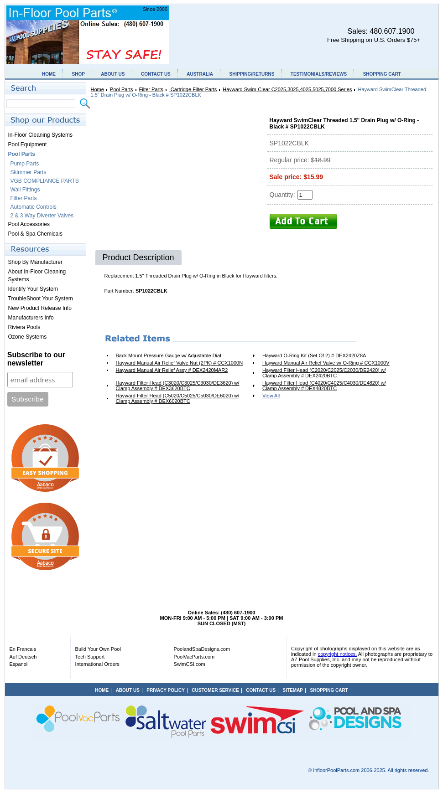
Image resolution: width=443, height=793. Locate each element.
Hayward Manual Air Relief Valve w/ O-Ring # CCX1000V (326, 363)
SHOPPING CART (382, 74)
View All (271, 395)
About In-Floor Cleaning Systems (37, 275)
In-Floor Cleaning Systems (40, 135)
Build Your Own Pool (98, 649)
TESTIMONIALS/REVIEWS (319, 74)
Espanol (19, 664)
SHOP (78, 74)
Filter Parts (151, 89)
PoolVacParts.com (194, 656)
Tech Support (90, 656)
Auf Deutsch (23, 656)
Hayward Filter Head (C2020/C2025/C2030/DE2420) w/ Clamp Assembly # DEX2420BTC (324, 372)
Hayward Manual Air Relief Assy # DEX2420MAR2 (172, 370)
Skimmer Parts (28, 172)
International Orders (97, 664)
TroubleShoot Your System (40, 298)
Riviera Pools (24, 327)
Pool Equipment (27, 144)
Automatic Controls (33, 207)
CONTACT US (156, 74)
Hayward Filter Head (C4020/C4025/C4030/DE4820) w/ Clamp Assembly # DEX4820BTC (324, 385)
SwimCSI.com (189, 664)
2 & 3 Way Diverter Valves (42, 215)
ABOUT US (113, 74)
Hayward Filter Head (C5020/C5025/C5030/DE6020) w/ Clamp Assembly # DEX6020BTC (178, 398)
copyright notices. (337, 654)
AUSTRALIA (200, 74)
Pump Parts (24, 163)
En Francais (23, 649)
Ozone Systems (27, 337)
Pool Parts (121, 89)
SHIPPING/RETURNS (251, 74)
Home (97, 89)
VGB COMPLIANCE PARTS (44, 181)
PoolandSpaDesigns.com (202, 649)
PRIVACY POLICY (165, 690)
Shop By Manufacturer (35, 262)
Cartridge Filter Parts (193, 89)
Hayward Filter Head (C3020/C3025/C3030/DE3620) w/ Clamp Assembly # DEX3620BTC (178, 385)
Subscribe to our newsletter (36, 359)
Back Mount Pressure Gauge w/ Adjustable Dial (168, 355)
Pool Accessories (29, 224)
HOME (49, 74)
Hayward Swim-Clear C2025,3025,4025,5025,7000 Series (287, 89)
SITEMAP (293, 690)
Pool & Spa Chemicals (35, 234)
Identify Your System (33, 289)
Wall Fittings (25, 189)
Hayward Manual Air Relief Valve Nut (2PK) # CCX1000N (179, 363)
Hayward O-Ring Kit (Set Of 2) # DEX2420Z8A (314, 355)
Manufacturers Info (31, 317)
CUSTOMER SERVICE (215, 690)
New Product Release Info (40, 308)
